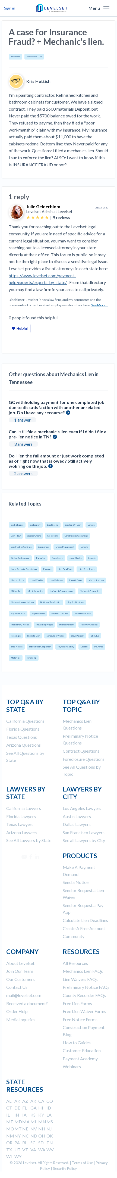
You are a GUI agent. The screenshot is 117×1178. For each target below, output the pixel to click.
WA (41, 1149)
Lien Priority (36, 580)
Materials (15, 657)
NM (10, 1135)
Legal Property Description (24, 569)
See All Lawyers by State (28, 840)
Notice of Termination (50, 602)
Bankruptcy (35, 524)
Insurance (98, 646)
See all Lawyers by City (84, 840)
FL (24, 1107)
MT (18, 1128)
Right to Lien (33, 635)
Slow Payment (77, 635)
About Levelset (20, 963)
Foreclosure (57, 558)
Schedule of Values (55, 635)
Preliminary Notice (20, 624)
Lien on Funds (17, 580)
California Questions (25, 721)
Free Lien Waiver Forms (84, 1011)
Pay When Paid (18, 613)
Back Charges (17, 524)
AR (33, 1101)
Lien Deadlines (65, 569)
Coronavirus (43, 547)
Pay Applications (76, 602)
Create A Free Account (84, 928)
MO (10, 1128)
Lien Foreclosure (87, 569)
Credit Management (65, 547)
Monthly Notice (35, 591)
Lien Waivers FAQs (80, 979)
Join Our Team (19, 971)
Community (73, 936)
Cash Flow (16, 535)
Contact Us (16, 987)
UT (17, 1149)
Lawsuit (92, 558)
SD (41, 1142)
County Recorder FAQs (84, 995)
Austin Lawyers (77, 816)
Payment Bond (38, 613)
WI (9, 1156)
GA (33, 1107)
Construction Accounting (76, 535)
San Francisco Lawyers (84, 832)
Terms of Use (82, 1163)
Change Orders (34, 535)
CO (49, 1101)
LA (49, 1114)
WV (50, 1149)
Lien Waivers (75, 580)
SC (33, 1142)
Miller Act (16, 591)
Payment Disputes (59, 613)
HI (40, 1107)
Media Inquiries (20, 1019)
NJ (49, 1128)
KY (41, 1114)
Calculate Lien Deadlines (85, 920)
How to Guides (77, 1042)
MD (18, 1121)
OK (49, 1135)
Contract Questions (81, 750)
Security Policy (65, 1168)
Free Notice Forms (80, 1019)
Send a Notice (75, 882)
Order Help (17, 1011)
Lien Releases (56, 580)
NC (25, 1135)
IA (24, 1114)
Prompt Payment (66, 624)
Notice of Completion (90, 591)
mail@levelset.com (23, 995)
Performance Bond (82, 613)
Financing (31, 657)
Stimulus (95, 635)
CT (9, 1107)
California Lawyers (23, 808)
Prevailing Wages (44, 624)
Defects (84, 547)
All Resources (75, 963)
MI (33, 1121)
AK (17, 1101)
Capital (84, 646)
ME (9, 1121)
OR (9, 1142)
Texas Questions (21, 737)
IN (16, 1114)
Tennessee (15, 56)
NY (17, 1135)
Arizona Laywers (21, 832)
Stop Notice (17, 646)
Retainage (16, 635)
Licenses (47, 569)
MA (26, 1121)
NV (33, 1128)
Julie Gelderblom (43, 206)
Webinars (72, 1066)
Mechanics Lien (34, 56)
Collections (52, 535)
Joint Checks (75, 558)
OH (41, 1135)
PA (17, 1142)
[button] (106, 8)
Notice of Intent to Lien (22, 602)
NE (25, 1128)
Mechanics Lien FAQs (83, 971)
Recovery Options (89, 624)
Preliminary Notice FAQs (86, 987)
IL (8, 1114)
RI (24, 1142)
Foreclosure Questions (84, 759)
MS (49, 1121)
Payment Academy (66, 646)
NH (41, 1128)
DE (17, 1107)
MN (42, 1121)
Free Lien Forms (77, 1003)
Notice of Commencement (61, 591)
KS (33, 1114)
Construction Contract (21, 547)
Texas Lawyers (19, 824)
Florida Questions (22, 728)
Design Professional (20, 558)
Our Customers (20, 979)
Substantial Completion (40, 646)
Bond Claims (52, 524)
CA (41, 1101)
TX (9, 1149)
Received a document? (27, 1003)
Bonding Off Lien (73, 524)
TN (49, 1142)
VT (25, 1149)
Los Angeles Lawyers (82, 808)
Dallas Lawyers (77, 824)
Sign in (9, 8)
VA (33, 1149)
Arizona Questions (23, 744)
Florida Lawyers (21, 816)
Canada (91, 524)
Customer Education (82, 1050)
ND (33, 1135)
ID (48, 1107)
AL (8, 1101)
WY (17, 1156)
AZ (25, 1101)
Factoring (40, 558)
